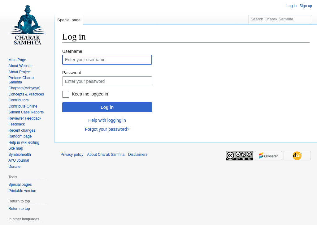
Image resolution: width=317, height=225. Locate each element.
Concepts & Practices (26, 94)
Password (71, 72)
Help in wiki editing (23, 142)
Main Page (17, 60)
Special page (68, 20)
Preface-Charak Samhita (21, 80)
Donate (14, 166)
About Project (19, 72)
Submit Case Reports (26, 112)
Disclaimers (137, 154)
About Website (20, 66)
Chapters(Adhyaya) (24, 88)
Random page (20, 136)
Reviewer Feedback (24, 118)
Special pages (20, 184)
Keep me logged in (90, 93)
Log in (107, 107)
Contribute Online (22, 106)
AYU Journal (18, 160)
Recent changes (21, 130)
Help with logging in (107, 120)
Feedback (16, 124)
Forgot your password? (107, 129)
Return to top (19, 208)
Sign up (305, 6)
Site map (15, 148)
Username (72, 51)
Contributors (18, 100)
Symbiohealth (19, 154)
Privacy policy (72, 154)
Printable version (22, 191)
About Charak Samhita (105, 154)
